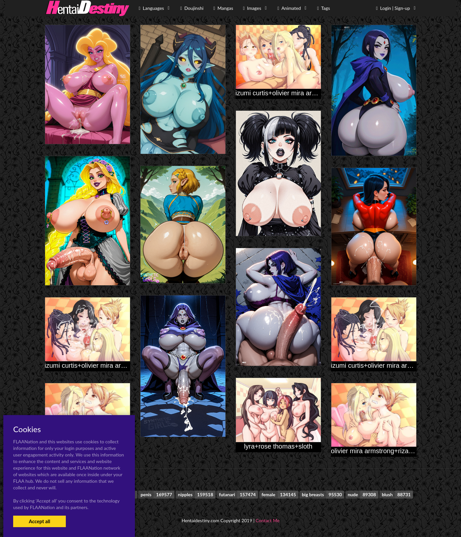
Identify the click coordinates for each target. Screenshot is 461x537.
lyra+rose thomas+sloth (278, 446)
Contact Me (267, 520)
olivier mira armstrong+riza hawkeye (384, 451)
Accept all (39, 521)
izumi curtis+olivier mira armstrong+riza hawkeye (116, 365)
